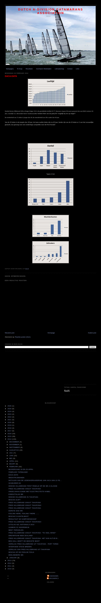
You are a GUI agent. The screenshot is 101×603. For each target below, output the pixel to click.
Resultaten (29, 69)
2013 (10, 560)
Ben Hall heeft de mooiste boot (24, 541)
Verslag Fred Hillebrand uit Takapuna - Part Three (34, 544)
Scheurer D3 (15, 483)
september (14, 447)
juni (11, 455)
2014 (10, 439)
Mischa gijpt (15, 500)
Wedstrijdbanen (16, 477)
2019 (10, 425)
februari (14, 466)
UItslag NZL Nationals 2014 (21, 524)
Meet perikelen (16, 530)
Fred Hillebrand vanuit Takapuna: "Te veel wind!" (32, 533)
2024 (10, 411)
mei (11, 458)
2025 (10, 409)
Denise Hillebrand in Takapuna (23, 497)
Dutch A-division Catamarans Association (50, 11)
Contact (69, 69)
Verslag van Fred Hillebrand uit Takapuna (29, 549)
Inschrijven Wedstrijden (43, 69)
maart (12, 464)
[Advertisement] (80, 367)
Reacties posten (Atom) (22, 337)
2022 (10, 417)
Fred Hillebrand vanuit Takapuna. (25, 508)
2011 (10, 566)
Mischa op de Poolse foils (21, 552)
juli (11, 453)
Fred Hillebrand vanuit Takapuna (25, 489)
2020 (10, 422)
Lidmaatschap (59, 69)
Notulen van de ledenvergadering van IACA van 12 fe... (35, 480)
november (14, 444)
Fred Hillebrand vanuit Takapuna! (25, 505)
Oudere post (92, 333)
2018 (10, 428)
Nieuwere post (9, 333)
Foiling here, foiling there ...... (24, 513)
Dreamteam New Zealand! (21, 535)
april (12, 461)
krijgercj (54, 578)
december (14, 442)
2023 (10, 414)
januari (13, 558)
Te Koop (19, 69)
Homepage (51, 333)
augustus (14, 450)
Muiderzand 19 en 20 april (21, 469)
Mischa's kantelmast (19, 516)
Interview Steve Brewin (20, 547)
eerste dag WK (16, 511)
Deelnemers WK (16, 555)
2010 (10, 569)
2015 (10, 436)
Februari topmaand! (18, 472)
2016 (10, 433)
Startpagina (10, 69)
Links (77, 69)
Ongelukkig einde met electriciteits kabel (29, 491)
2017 (10, 431)
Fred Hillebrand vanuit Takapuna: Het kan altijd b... (34, 538)
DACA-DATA (11, 76)
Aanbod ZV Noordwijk (19, 527)
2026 (10, 406)
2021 (10, 420)
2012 (10, 563)
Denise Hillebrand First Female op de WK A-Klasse (33, 486)
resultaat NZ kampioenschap (23, 519)
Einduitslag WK (16, 494)
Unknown (54, 576)
